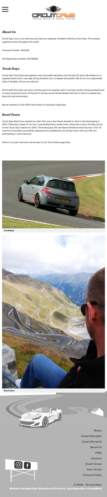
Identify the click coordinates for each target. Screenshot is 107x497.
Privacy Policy (92, 475)
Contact (96, 458)
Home (98, 430)
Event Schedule (91, 436)
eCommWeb (94, 488)
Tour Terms (94, 469)
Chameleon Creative (52, 488)
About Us (96, 447)
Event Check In (92, 441)
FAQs (98, 452)
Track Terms (93, 464)
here (68, 142)
